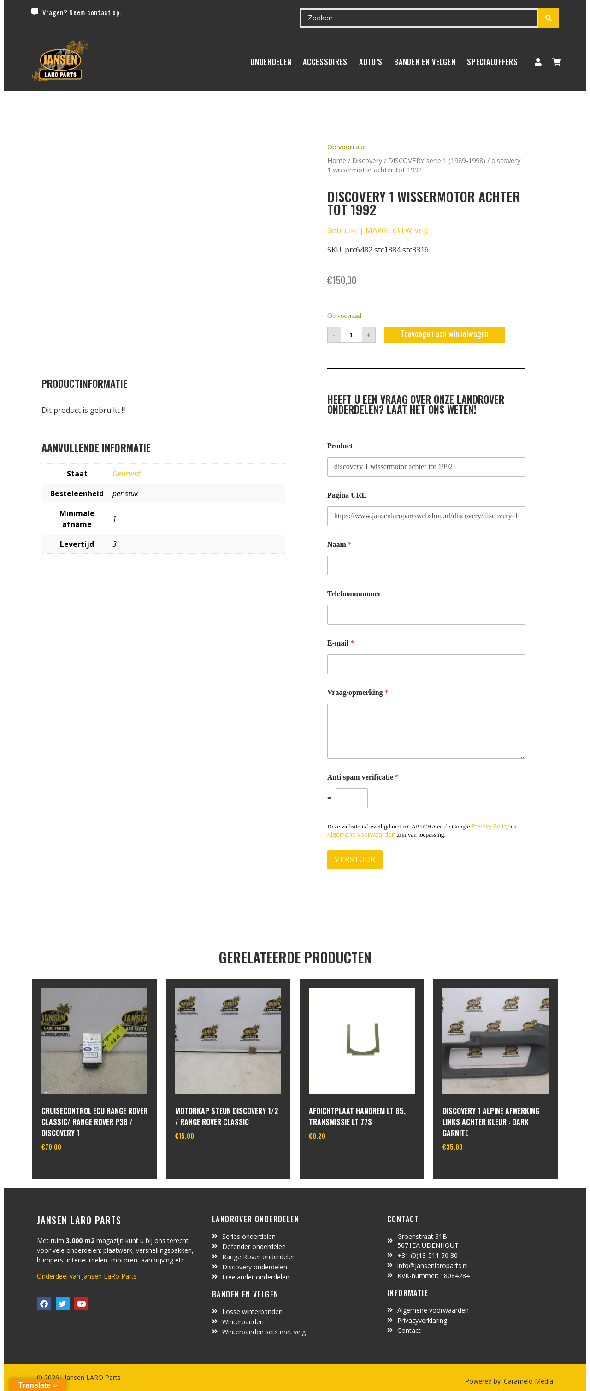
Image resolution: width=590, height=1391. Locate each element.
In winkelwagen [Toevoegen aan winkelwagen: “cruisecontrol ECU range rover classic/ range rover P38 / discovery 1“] (76, 1170)
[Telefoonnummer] (426, 615)
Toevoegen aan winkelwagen (445, 334)
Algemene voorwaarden (361, 834)
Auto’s (371, 61)
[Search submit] (548, 18)
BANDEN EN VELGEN (424, 61)
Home (336, 160)
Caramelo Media (527, 1381)
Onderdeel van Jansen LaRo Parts (87, 1276)
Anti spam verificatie (363, 777)
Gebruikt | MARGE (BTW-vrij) (377, 230)
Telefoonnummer (354, 594)
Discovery (367, 160)
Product (340, 446)
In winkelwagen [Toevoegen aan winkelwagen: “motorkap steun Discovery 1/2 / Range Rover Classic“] (209, 1159)
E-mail (340, 643)
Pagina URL (346, 495)
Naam (339, 544)
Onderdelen (270, 61)
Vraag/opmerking (358, 692)
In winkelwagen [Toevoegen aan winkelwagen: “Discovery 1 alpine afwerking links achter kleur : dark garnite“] (477, 1170)
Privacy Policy (490, 826)
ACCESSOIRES (325, 61)
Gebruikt (126, 474)
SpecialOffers (492, 61)
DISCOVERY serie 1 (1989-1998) (436, 160)
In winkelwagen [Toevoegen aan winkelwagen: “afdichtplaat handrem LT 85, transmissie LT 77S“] (343, 1159)
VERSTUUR (355, 859)
